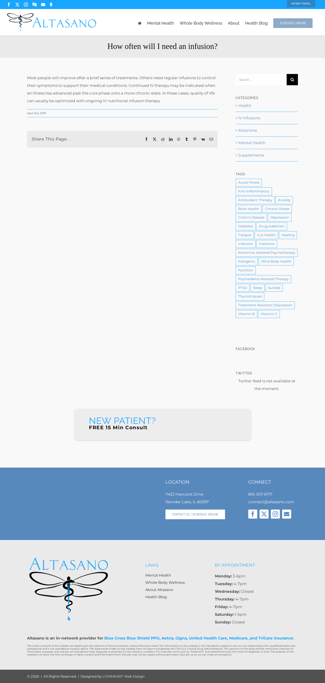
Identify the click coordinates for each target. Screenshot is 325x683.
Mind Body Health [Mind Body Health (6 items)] (276, 261)
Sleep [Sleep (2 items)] (257, 288)
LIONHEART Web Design (123, 676)
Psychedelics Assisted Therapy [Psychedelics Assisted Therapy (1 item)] (263, 279)
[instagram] (275, 514)
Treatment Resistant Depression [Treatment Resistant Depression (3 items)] (265, 305)
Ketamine (247, 130)
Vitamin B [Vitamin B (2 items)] (246, 314)
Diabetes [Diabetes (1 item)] (245, 226)
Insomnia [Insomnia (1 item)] (267, 244)
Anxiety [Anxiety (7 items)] (284, 200)
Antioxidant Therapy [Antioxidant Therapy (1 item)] (255, 200)
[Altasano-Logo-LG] (68, 558)
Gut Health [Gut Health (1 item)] (266, 235)
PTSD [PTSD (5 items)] (242, 288)
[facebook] (252, 514)
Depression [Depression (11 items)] (279, 217)
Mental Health (251, 143)
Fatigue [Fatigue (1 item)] (244, 235)
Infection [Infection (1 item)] (245, 244)
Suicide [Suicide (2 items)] (274, 288)
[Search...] (261, 79)
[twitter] (264, 514)
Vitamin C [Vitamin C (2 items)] (269, 314)
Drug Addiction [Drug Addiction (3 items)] (272, 226)
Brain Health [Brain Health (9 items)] (248, 209)
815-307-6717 (260, 494)
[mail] (286, 514)
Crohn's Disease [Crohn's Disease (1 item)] (251, 217)
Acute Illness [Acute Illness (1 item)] (248, 182)
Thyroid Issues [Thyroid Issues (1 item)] (250, 296)
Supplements (251, 155)
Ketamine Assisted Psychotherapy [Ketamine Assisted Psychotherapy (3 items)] (266, 252)
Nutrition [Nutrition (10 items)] (245, 270)
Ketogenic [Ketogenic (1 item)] (246, 261)
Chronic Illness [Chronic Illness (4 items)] (277, 209)
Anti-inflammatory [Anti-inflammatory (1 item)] (253, 191)
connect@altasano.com (271, 502)
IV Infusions (249, 118)
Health (244, 105)
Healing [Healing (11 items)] (288, 235)
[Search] (292, 79)
